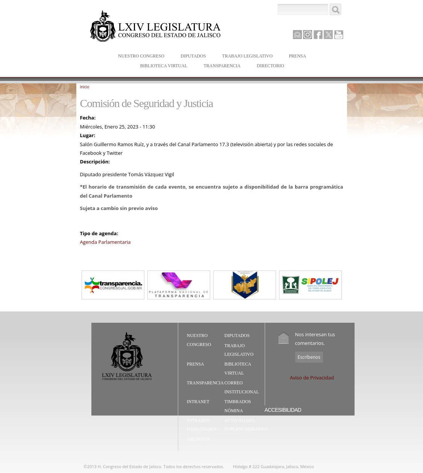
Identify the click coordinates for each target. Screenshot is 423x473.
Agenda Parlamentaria (105, 242)
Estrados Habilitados (202, 425)
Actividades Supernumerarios (246, 425)
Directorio (270, 65)
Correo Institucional (241, 387)
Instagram (307, 34)
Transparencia (221, 65)
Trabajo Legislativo (246, 56)
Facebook (318, 34)
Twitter (328, 34)
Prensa (295, 56)
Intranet (198, 401)
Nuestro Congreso (139, 56)
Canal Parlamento (297, 35)
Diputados (191, 56)
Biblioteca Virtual (162, 66)
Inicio (84, 86)
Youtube (338, 34)
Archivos (198, 439)
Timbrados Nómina (237, 406)
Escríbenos (309, 357)
